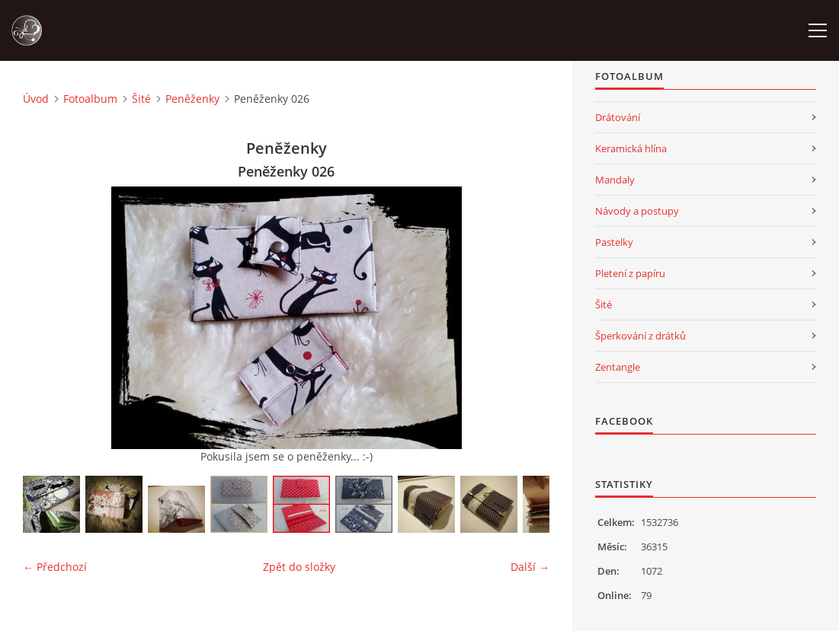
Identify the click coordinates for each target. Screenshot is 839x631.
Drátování (617, 117)
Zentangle (617, 367)
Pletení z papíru (630, 273)
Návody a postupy (637, 211)
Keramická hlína (631, 148)
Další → (530, 566)
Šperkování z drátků (640, 336)
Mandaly (615, 179)
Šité (141, 98)
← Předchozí (55, 566)
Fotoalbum (90, 98)
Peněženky (192, 98)
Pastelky (614, 242)
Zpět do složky (299, 566)
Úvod (36, 98)
